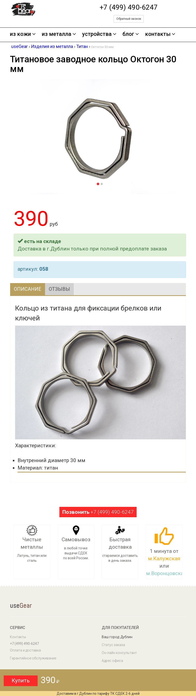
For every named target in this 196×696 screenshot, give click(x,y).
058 (43, 269)
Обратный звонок (128, 19)
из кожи (23, 34)
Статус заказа (113, 645)
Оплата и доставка (25, 650)
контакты (160, 34)
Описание (27, 289)
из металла (59, 34)
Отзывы (59, 289)
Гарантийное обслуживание (33, 658)
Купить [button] (21, 680)
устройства (99, 34)
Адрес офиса (112, 661)
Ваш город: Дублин (117, 637)
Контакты (18, 637)
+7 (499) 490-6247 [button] (98, 512)
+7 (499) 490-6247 (128, 7)
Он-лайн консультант (119, 653)
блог (130, 34)
